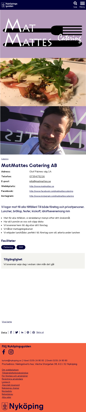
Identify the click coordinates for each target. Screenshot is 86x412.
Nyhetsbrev (7, 394)
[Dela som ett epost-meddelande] (27, 332)
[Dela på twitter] (16, 332)
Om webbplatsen (10, 369)
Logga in (6, 382)
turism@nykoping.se (11, 360)
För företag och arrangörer (15, 375)
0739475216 (37, 176)
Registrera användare (12, 379)
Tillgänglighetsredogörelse (15, 372)
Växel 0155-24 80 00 (33, 360)
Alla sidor (6, 397)
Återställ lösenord (11, 385)
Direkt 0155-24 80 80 (56, 360)
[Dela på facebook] (11, 332)
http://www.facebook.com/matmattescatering (51, 191)
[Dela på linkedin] (22, 332)
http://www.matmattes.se (41, 186)
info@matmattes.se (40, 181)
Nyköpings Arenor (10, 388)
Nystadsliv (7, 391)
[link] (38, 332)
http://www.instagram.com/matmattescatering (51, 196)
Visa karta (7, 321)
